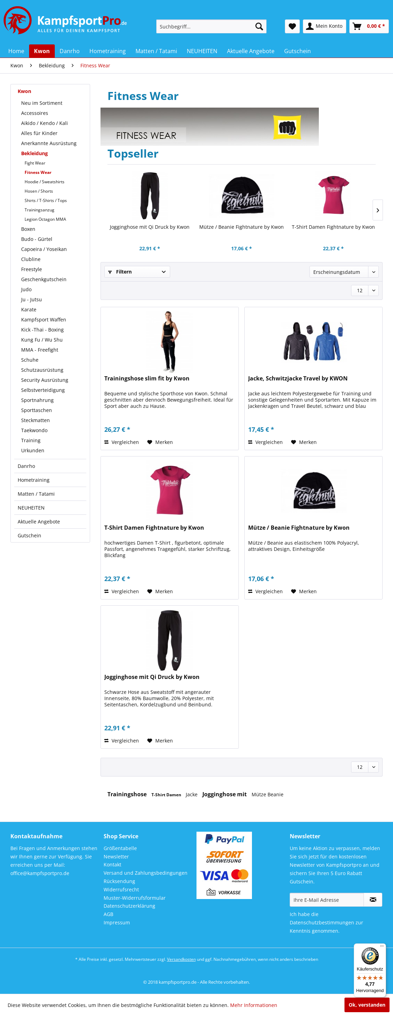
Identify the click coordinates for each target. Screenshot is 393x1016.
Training (31, 440)
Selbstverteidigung (43, 390)
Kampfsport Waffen (43, 319)
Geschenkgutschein (44, 279)
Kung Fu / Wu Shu (42, 339)
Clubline (31, 259)
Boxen (28, 229)
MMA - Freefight (39, 349)
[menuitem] (211, 26)
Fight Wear (35, 163)
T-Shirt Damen (166, 795)
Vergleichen (121, 442)
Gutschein (29, 535)
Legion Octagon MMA (45, 219)
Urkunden (32, 450)
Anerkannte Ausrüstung (49, 143)
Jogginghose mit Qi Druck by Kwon (150, 227)
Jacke (192, 794)
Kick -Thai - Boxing (42, 329)
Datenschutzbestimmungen (322, 922)
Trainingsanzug (39, 210)
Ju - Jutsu (31, 299)
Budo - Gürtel (36, 239)
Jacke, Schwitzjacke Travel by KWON (298, 378)
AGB (108, 914)
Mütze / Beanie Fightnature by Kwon (241, 227)
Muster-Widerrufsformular (135, 898)
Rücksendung (119, 881)
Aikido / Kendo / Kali (44, 123)
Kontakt (112, 864)
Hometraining (34, 480)
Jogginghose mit (225, 794)
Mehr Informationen (253, 1005)
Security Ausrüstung (44, 380)
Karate (28, 309)
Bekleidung (34, 153)
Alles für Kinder (39, 133)
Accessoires (34, 113)
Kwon (24, 91)
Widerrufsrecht (121, 889)
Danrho (26, 466)
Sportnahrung (37, 400)
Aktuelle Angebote (39, 521)
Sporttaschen (36, 410)
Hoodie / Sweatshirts (44, 182)
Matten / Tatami (36, 493)
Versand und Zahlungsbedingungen (145, 873)
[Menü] (382, 947)
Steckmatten (35, 420)
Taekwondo (34, 430)
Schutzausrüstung (42, 370)
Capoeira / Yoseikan (44, 249)
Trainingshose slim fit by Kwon (147, 378)
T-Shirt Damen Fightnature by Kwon (333, 227)
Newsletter (116, 856)
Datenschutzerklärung (129, 905)
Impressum (117, 922)
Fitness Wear (38, 172)
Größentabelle (120, 848)
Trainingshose (127, 794)
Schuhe (29, 359)
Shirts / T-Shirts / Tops (46, 200)
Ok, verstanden (367, 1004)
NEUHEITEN (31, 507)
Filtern (120, 271)
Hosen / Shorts (39, 191)
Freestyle (31, 269)
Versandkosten (181, 959)
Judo (26, 289)
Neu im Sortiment (41, 103)
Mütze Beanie (267, 794)
